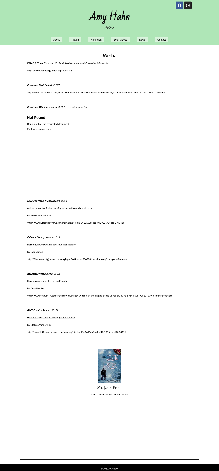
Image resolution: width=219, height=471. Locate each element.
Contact (166, 38)
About (51, 38)
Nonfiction (95, 38)
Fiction (72, 38)
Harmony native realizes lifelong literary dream (51, 315)
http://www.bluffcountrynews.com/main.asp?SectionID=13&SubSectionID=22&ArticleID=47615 (77, 220)
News (145, 38)
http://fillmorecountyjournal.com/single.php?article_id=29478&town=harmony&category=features (78, 257)
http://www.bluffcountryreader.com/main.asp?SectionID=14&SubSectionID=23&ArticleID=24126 (78, 330)
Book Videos (121, 38)
